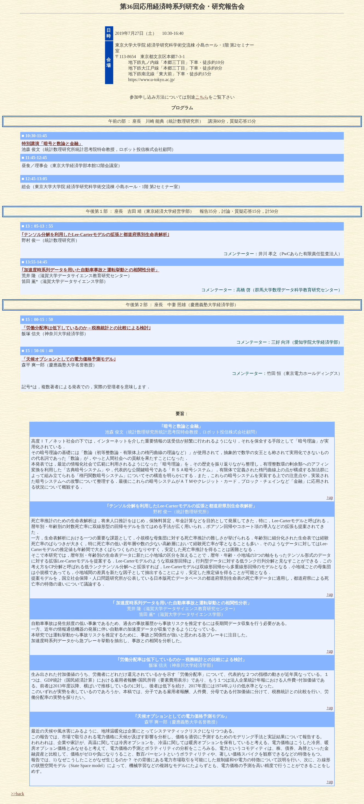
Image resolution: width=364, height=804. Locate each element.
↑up (329, 497)
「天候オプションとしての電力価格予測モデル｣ (69, 359)
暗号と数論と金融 (181, 426)
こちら (201, 97)
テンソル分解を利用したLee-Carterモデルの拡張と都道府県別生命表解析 (180, 506)
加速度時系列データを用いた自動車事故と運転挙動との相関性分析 (181, 603)
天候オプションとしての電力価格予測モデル (181, 716)
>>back (17, 793)
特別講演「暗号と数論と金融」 (52, 143)
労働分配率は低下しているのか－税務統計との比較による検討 (181, 659)
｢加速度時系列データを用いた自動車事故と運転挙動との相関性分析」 (90, 270)
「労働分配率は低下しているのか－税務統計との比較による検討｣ (86, 328)
